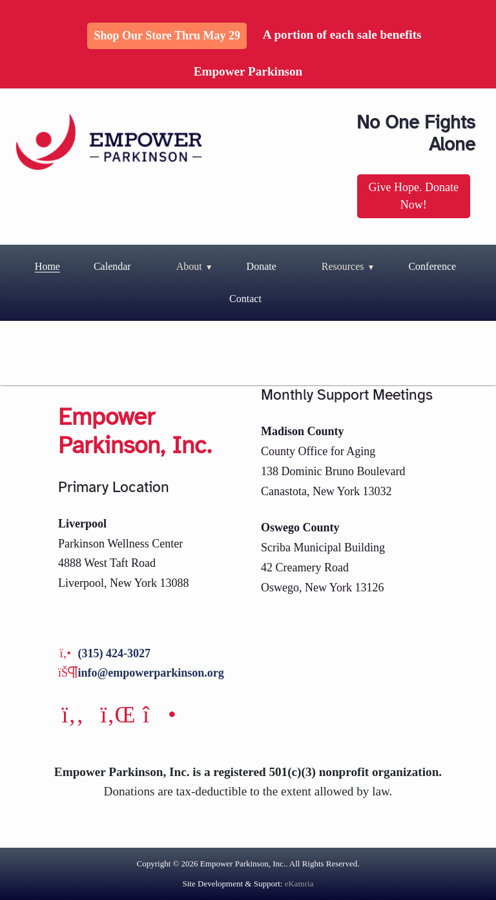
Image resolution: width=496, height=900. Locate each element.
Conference (432, 266)
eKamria (299, 883)
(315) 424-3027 (114, 653)
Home (47, 266)
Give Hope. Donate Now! (414, 196)
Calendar (112, 266)
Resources (343, 266)
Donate (261, 266)
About (189, 266)
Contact (245, 298)
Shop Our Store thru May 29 (167, 35)
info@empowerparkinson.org (151, 672)
